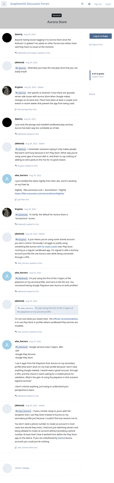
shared (61, 438)
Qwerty (22, 68)
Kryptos (22, 239)
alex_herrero (27, 308)
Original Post (96, 44)
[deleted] (22, 214)
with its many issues (47, 246)
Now (92, 94)
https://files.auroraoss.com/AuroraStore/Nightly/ (39, 193)
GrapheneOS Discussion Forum (29, 3)
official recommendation (65, 318)
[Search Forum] (82, 4)
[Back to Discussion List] (4, 4)
